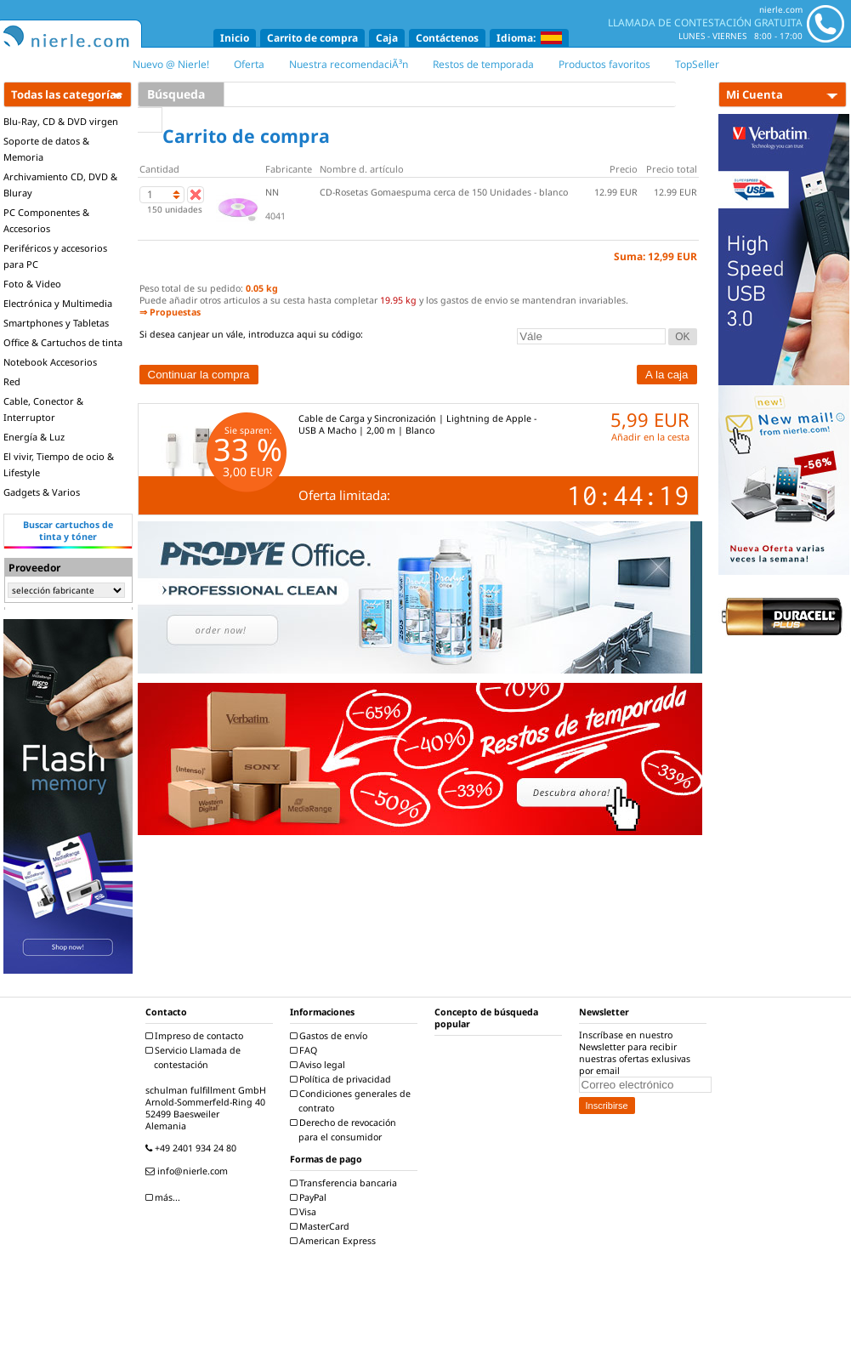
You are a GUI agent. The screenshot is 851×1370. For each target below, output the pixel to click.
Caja (387, 38)
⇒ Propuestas (170, 312)
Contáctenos (447, 38)
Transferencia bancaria (345, 1183)
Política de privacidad (342, 1079)
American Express (335, 1241)
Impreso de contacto (196, 1036)
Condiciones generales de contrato (352, 1101)
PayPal (310, 1197)
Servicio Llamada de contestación (195, 1057)
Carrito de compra (312, 38)
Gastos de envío (330, 1036)
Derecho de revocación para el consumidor (345, 1130)
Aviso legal (319, 1065)
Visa (305, 1212)
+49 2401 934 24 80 (193, 1148)
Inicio (234, 38)
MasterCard (321, 1226)
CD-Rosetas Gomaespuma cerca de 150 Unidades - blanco (444, 192)
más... (165, 1197)
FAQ (305, 1050)
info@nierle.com (189, 1171)
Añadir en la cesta (650, 436)
